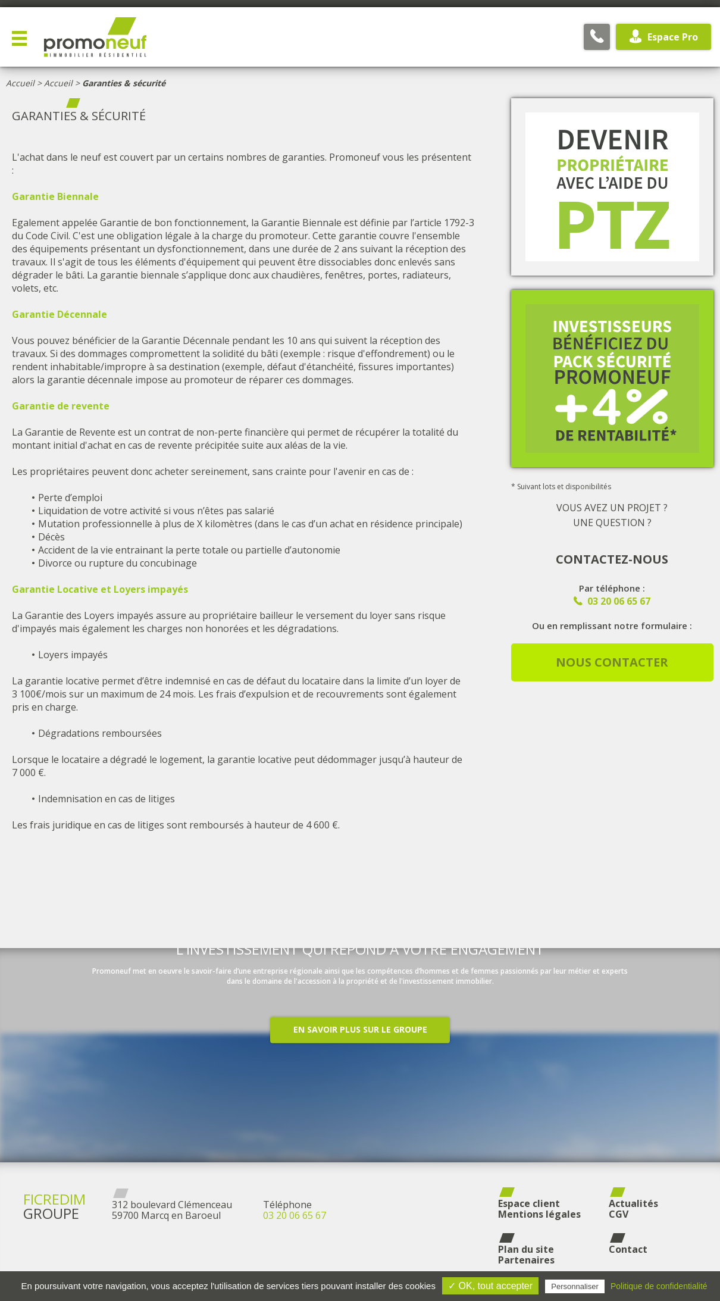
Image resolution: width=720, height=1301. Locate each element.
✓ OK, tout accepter (490, 1286)
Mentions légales (539, 1214)
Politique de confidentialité (659, 1286)
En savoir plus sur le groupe (360, 1063)
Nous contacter (612, 662)
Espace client (529, 1203)
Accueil (20, 83)
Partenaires (526, 1259)
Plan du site (526, 1249)
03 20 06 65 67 (294, 1215)
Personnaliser (575, 1286)
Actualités (633, 1203)
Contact (628, 1249)
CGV (618, 1214)
